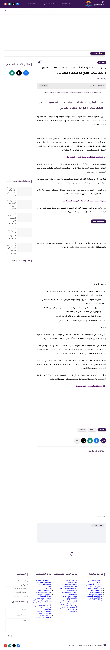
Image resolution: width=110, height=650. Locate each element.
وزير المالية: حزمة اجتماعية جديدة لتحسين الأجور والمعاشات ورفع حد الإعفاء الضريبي (73, 92)
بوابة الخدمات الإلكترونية (94, 600)
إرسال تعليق (97, 526)
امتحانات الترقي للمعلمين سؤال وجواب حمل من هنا (11, 221)
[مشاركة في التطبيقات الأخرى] (77, 440)
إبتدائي (78, 11)
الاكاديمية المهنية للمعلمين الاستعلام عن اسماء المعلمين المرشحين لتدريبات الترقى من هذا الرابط (12, 236)
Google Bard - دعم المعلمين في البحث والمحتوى (44, 586)
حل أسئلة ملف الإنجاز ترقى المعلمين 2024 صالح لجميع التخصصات (11, 193)
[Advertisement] (55, 34)
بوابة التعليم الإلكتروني (94, 592)
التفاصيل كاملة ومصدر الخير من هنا (91, 386)
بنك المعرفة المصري (95, 588)
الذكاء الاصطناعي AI (18, 11)
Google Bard (72, 583)
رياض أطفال (90, 11)
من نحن (78, 4)
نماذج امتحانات (47, 11)
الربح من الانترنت (34, 11)
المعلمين (82, 429)
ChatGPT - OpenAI (71, 581)
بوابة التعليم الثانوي (95, 598)
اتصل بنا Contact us (66, 4)
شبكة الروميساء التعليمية (78, 645)
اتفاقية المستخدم (49, 4)
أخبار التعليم (101, 11)
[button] (96, 440)
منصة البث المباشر (95, 594)
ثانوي (60, 11)
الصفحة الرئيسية (20, 581)
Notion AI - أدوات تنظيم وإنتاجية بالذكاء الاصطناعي (68, 610)
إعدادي (69, 11)
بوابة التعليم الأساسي (94, 596)
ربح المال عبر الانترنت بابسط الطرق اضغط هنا (86, 157)
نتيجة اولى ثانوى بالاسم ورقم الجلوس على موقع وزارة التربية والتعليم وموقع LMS (11, 206)
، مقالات (102, 62)
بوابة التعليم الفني (96, 590)
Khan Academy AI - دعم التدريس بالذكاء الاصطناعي (43, 608)
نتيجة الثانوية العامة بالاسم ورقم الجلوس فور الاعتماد (11, 251)
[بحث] (5, 11)
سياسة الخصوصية (34, 4)
